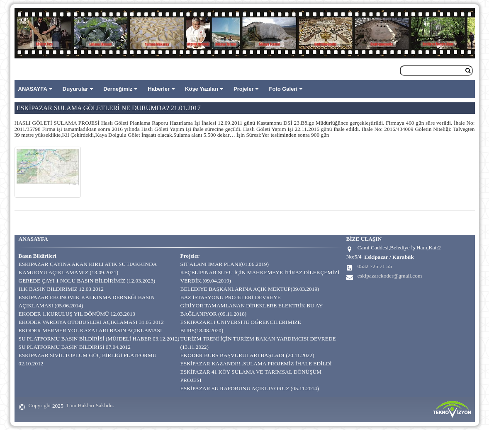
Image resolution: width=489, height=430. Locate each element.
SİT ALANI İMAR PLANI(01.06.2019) (224, 264)
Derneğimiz (117, 89)
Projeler (243, 89)
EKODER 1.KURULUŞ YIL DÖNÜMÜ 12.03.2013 (77, 314)
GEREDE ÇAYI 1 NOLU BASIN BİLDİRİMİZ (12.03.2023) (87, 281)
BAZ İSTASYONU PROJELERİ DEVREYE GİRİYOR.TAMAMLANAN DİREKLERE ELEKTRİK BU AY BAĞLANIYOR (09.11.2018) (251, 305)
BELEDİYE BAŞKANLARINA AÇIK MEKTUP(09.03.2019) (249, 289)
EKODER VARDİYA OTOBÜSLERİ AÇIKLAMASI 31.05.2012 (91, 322)
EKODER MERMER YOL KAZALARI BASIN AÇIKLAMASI (90, 330)
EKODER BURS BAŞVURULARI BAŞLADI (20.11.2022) (247, 355)
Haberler (159, 89)
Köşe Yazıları (201, 89)
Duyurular (75, 89)
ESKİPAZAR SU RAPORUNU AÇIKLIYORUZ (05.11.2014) (249, 388)
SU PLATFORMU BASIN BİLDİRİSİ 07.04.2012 (75, 347)
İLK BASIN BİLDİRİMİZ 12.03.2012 (61, 289)
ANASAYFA (32, 89)
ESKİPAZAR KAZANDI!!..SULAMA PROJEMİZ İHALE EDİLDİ (256, 363)
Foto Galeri (283, 89)
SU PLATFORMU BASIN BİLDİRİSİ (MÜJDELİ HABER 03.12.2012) (99, 339)
